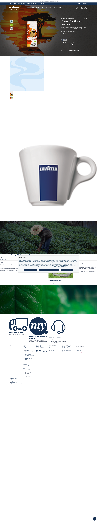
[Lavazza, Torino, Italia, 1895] (14, 8)
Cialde (26, 360)
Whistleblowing (14, 382)
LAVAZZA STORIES (40, 347)
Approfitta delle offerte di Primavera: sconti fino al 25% (49, 1)
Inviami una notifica (74, 50)
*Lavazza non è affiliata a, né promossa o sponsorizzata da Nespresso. (28, 374)
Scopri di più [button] (52, 283)
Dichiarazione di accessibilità (17, 383)
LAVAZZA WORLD (13, 3)
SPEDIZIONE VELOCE (16, 332)
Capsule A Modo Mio (29, 351)
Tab (26, 347)
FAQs (50, 346)
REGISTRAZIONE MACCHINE (24, 3)
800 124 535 (52, 350)
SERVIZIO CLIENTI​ (55, 337)
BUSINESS (85, 3)
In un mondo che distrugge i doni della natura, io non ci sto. (18, 255)
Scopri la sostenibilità (55, 280)
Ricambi (24, 368)
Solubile (27, 362)
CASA (79, 3)
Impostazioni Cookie (15, 381)
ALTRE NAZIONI (78, 350)
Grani (26, 349)
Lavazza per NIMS (26, 369)
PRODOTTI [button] (31, 7)
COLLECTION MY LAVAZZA (37, 3)
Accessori (25, 367)
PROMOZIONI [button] (48, 7)
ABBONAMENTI (39, 345)
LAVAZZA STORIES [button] (57, 7)
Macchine (25, 364)
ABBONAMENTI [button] (39, 7)
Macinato (27, 350)
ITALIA (76, 349)
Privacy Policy (14, 378)
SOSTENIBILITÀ (39, 349)
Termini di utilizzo (66, 346)
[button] (96, 1)
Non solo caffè (26, 365)
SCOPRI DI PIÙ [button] (3, 259)
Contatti (50, 347)
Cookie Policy (14, 379)
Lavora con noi (52, 351)
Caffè (24, 346)
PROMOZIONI (39, 346)
